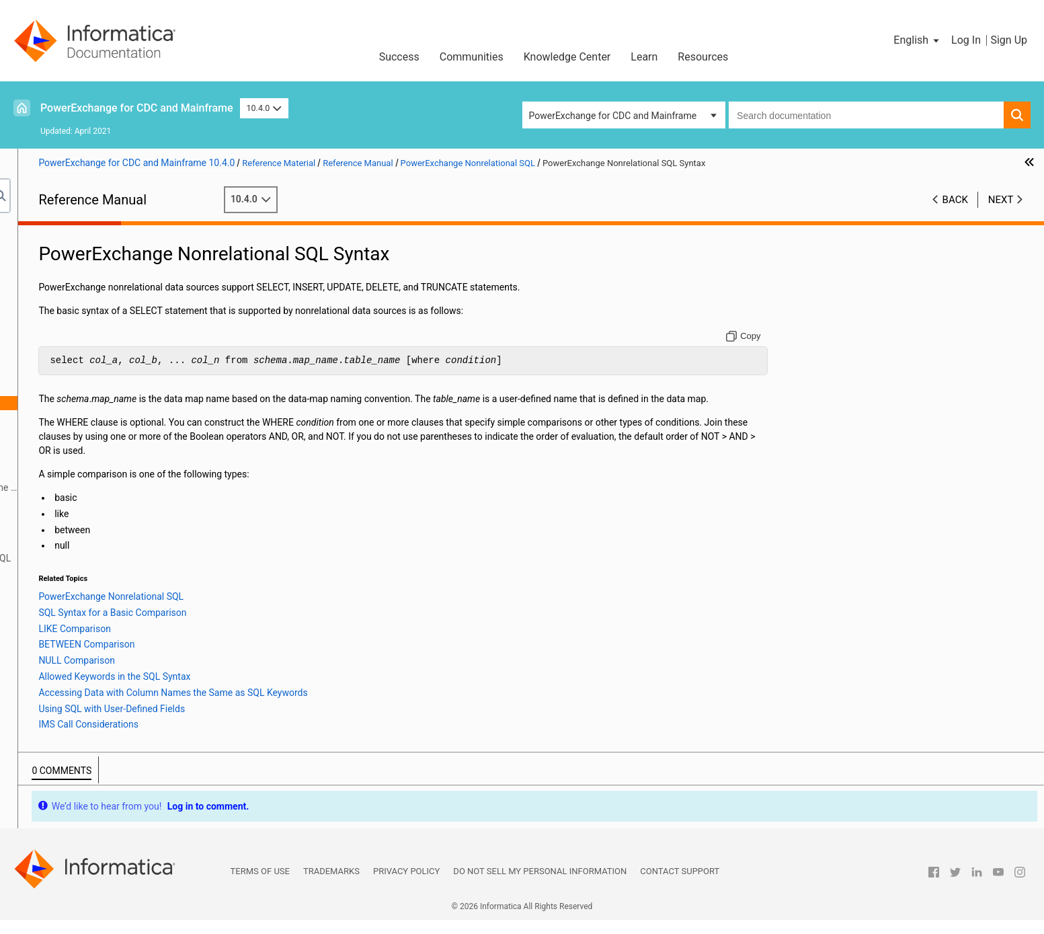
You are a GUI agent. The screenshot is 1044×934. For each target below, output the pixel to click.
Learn (644, 56)
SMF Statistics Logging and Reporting (100, 318)
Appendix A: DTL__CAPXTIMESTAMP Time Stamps (128, 642)
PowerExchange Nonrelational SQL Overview (135, 388)
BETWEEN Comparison (104, 445)
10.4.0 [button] (264, 108)
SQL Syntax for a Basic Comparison (130, 417)
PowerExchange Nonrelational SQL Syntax (131, 402)
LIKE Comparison (92, 431)
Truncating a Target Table (96, 572)
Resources (703, 56)
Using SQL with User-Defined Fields (129, 501)
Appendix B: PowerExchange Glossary (101, 657)
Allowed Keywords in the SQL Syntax (132, 473)
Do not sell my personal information (540, 885)
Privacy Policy (406, 885)
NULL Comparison (94, 459)
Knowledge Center (567, 56)
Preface (38, 233)
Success (399, 56)
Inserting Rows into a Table (99, 586)
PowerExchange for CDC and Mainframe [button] (613, 115)
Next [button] (1001, 200)
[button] (917, 40)
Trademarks (331, 885)
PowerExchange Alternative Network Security (116, 360)
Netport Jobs (49, 275)
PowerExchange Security (73, 332)
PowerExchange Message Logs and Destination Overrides (121, 296)
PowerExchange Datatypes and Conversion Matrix (126, 628)
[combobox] (866, 115)
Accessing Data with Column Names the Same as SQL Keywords (158, 487)
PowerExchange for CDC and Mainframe (136, 108)
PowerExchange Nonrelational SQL (94, 374)
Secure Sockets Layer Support (84, 346)
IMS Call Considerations (106, 515)
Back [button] (955, 200)
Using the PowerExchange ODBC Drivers (106, 614)
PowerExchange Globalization (84, 600)
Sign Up (1008, 40)
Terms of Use (260, 885)
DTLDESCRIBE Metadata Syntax (109, 529)
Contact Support (679, 885)
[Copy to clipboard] (804, 336)
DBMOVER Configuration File (82, 261)
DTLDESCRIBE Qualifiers (93, 544)
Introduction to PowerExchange (87, 247)
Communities (472, 56)
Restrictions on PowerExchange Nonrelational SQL (148, 558)
